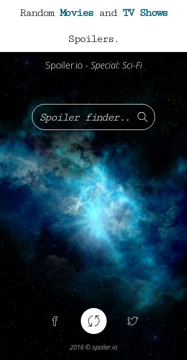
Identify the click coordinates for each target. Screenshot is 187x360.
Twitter (133, 321)
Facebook (55, 321)
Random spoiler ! (94, 321)
